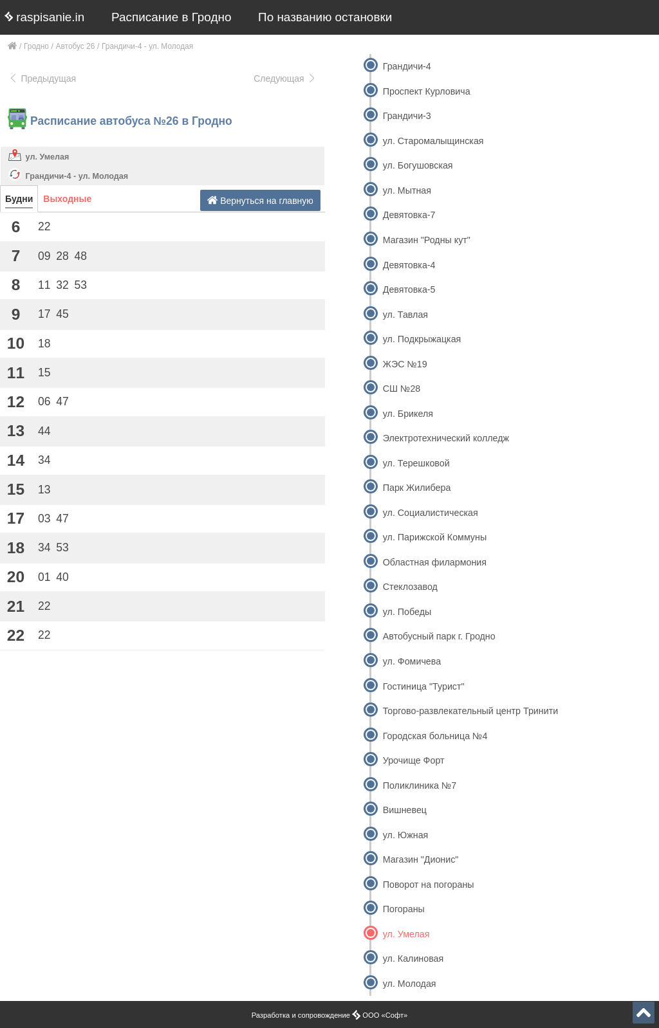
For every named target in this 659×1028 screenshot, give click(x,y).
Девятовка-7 (409, 215)
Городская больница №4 (435, 736)
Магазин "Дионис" (421, 859)
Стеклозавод (410, 587)
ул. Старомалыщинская (433, 141)
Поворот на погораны (428, 884)
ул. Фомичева (412, 661)
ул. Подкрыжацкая (422, 339)
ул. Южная (406, 835)
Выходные (67, 199)
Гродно (36, 46)
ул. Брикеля (408, 413)
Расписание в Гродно (171, 17)
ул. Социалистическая (430, 513)
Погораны (404, 909)
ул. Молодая (409, 983)
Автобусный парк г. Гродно (439, 636)
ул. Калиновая (413, 958)
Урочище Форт (414, 760)
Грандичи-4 (407, 66)
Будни (19, 199)
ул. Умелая (48, 156)
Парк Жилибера (417, 487)
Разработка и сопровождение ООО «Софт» (330, 1015)
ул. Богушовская (418, 165)
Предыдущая (42, 78)
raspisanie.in (44, 17)
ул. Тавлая (405, 314)
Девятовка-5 (409, 289)
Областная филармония (435, 562)
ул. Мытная (407, 190)
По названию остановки (325, 17)
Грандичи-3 (407, 116)
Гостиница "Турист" (424, 686)
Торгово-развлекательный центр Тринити (470, 711)
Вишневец (405, 810)
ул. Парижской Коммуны (435, 537)
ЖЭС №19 (405, 364)
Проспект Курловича (426, 91)
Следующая (285, 78)
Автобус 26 (75, 46)
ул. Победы (407, 612)
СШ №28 (402, 388)
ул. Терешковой (416, 463)
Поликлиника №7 (419, 785)
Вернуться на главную (260, 200)
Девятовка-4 (409, 265)
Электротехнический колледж (446, 438)
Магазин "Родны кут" (426, 240)
